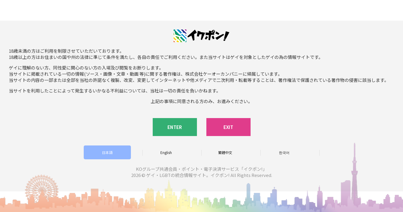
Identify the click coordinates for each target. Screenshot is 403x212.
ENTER (174, 127)
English (166, 152)
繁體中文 (225, 152)
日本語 (107, 152)
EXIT (228, 127)
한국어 (284, 152)
